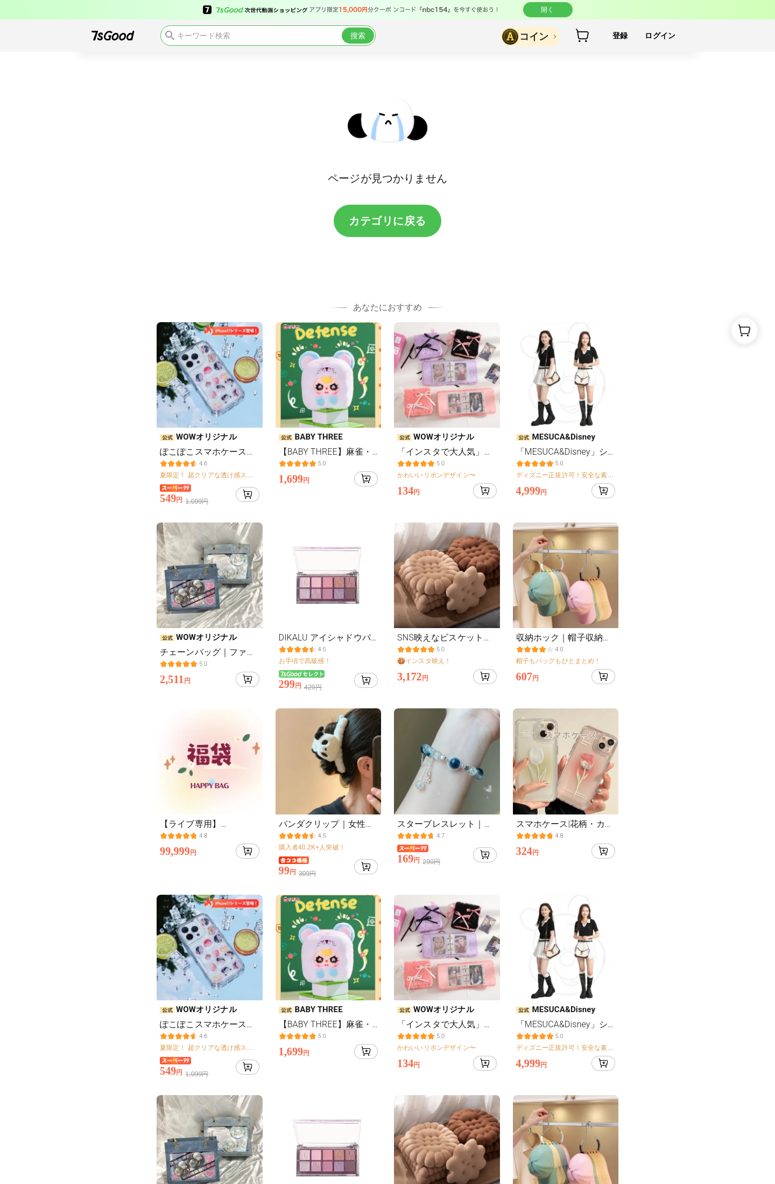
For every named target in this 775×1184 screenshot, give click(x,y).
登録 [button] (620, 35)
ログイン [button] (660, 35)
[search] (268, 35)
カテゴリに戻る (387, 221)
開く (548, 9)
